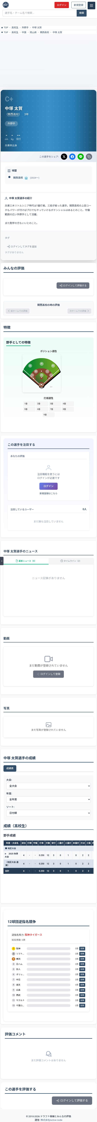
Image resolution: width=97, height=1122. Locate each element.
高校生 (15, 27)
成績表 (10, 768)
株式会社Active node (51, 1120)
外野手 (25, 27)
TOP (4, 27)
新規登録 (78, 5)
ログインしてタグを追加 (22, 246)
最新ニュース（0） (26, 561)
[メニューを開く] (1, 561)
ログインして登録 (48, 674)
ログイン (61, 5)
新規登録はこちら (48, 493)
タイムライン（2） (71, 561)
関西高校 (44, 32)
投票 (82, 948)
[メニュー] (91, 5)
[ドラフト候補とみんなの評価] (6, 5)
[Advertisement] (48, 60)
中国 (24, 32)
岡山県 (33, 32)
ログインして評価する (73, 285)
